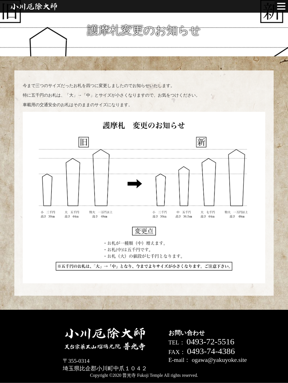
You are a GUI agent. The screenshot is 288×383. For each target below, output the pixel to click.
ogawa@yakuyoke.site (219, 360)
